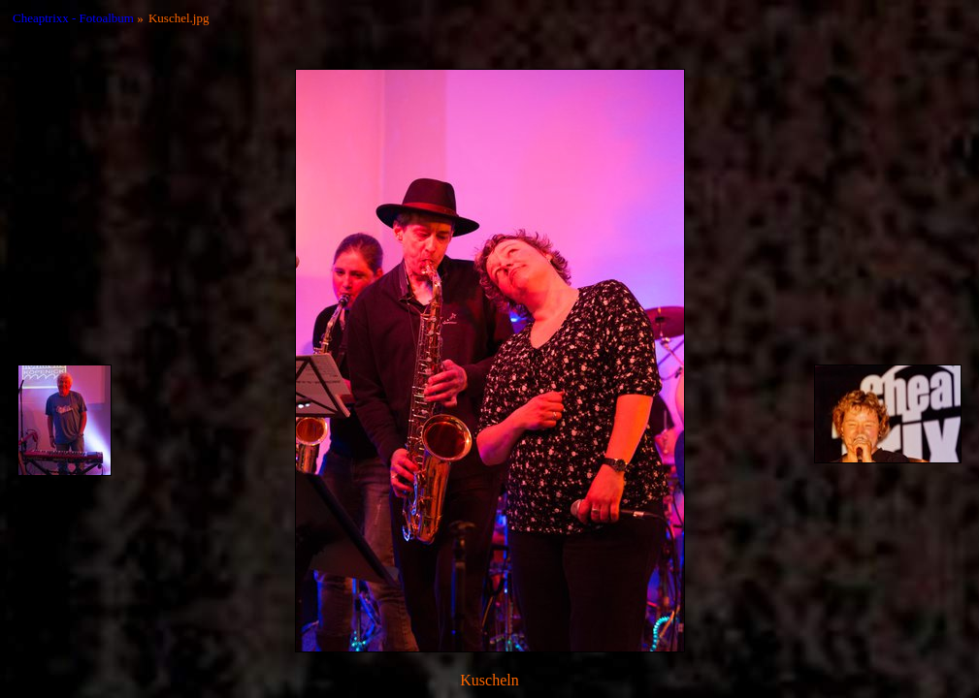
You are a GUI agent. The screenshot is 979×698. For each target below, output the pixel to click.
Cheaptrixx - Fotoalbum (73, 18)
